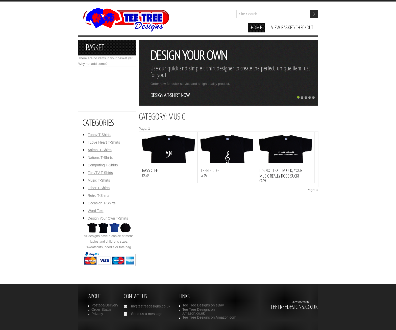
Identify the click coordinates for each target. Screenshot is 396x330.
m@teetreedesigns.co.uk (150, 306)
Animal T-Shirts (100, 150)
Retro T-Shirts (98, 195)
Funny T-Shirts (99, 135)
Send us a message (146, 314)
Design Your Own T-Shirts (108, 218)
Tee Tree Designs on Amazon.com (209, 317)
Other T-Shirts (99, 188)
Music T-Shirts (99, 180)
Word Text (96, 211)
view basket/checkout (292, 27)
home (256, 27)
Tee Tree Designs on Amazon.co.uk (198, 311)
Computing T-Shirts (103, 165)
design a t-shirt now (170, 95)
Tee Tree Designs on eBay (203, 305)
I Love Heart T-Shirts (104, 142)
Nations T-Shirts (100, 158)
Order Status (101, 309)
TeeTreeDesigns (125, 22)
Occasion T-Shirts (101, 203)
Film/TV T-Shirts (100, 173)
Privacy (97, 314)
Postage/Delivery (104, 305)
